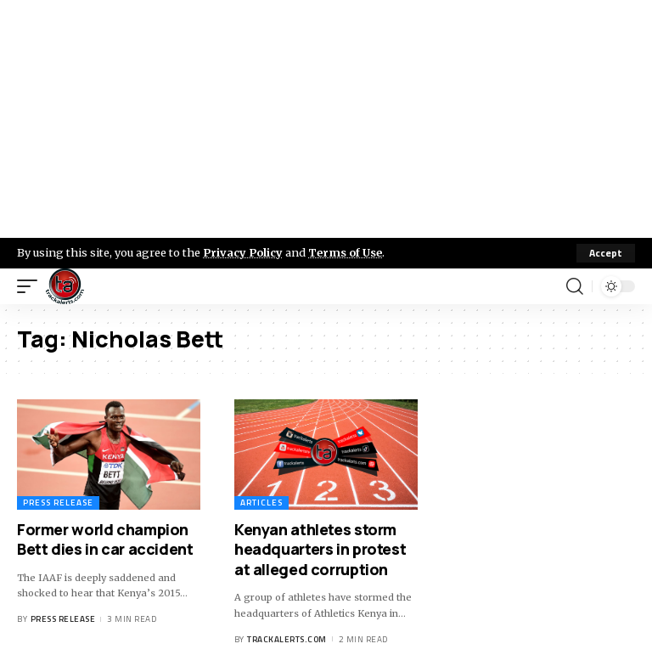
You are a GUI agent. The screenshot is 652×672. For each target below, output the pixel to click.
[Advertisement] (326, 119)
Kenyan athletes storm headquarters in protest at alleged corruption (320, 549)
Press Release (58, 502)
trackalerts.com (287, 639)
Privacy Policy (243, 252)
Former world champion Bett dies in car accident (105, 539)
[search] (574, 286)
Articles (261, 502)
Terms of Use (345, 252)
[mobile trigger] (31, 286)
